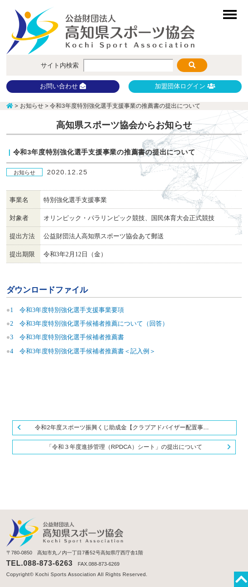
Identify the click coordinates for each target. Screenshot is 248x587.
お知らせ (24, 172)
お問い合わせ (63, 86)
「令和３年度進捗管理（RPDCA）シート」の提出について (124, 446)
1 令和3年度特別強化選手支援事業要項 (67, 310)
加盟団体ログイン (185, 86)
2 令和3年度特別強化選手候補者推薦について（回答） (89, 323)
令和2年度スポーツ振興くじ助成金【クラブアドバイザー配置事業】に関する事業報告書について (135, 427)
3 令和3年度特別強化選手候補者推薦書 (67, 337)
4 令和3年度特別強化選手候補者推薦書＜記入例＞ (83, 351)
